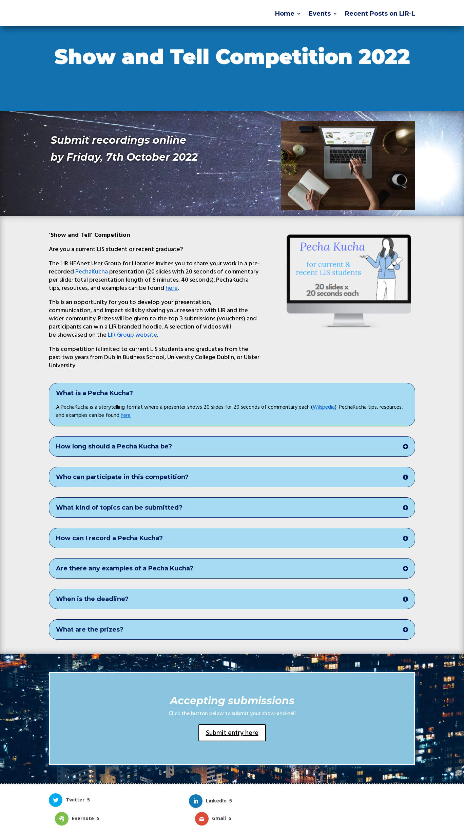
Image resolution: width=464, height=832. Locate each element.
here (172, 288)
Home (284, 14)
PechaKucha (91, 271)
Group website (132, 335)
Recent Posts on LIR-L (380, 14)
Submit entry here (232, 733)
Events (320, 14)
